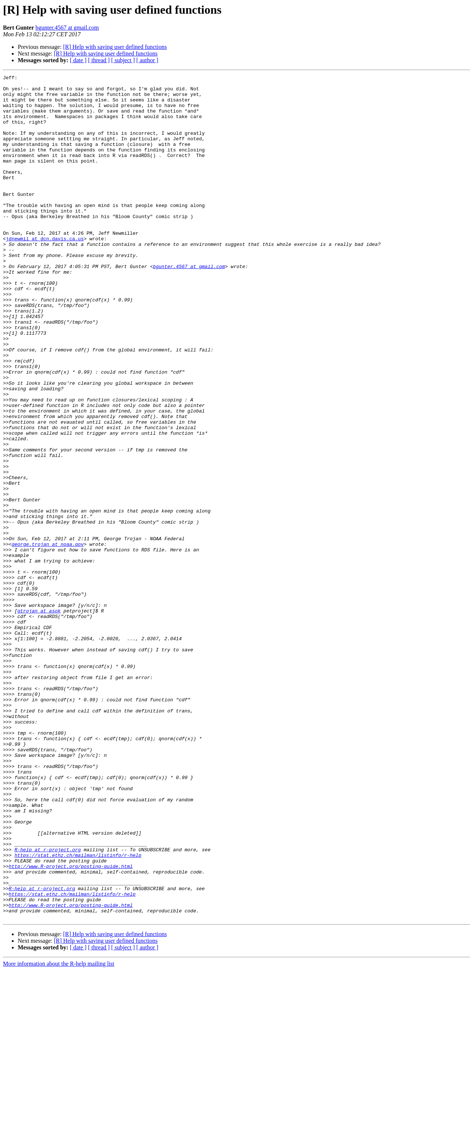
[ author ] (147, 60)
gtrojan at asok (39, 718)
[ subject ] (123, 60)
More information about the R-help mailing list (58, 1132)
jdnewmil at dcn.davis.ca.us (45, 271)
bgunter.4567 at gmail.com (67, 27)
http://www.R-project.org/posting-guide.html (71, 1025)
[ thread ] (99, 60)
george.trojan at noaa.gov (47, 638)
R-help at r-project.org (47, 1005)
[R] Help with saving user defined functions (115, 47)
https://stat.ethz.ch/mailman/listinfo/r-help (77, 1011)
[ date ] (78, 60)
